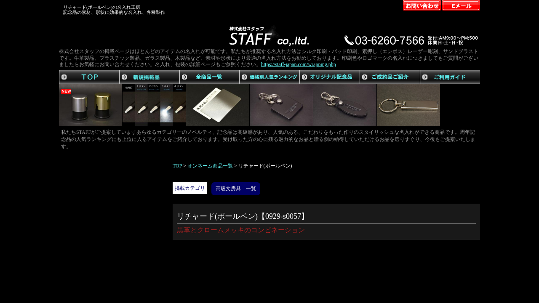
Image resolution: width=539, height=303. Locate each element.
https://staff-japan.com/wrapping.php (298, 64)
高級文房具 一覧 (236, 188)
